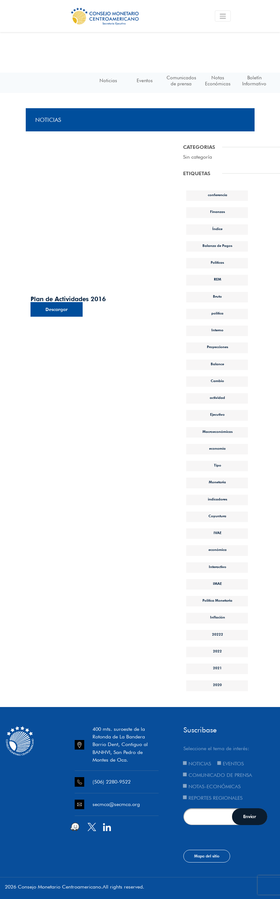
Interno (217, 330)
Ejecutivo (217, 414)
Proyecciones (217, 347)
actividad (217, 397)
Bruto (217, 296)
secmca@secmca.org (116, 804)
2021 (217, 668)
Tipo (217, 465)
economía (217, 448)
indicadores (217, 499)
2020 (217, 685)
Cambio (217, 381)
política (217, 313)
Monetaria (217, 482)
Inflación (217, 617)
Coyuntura (217, 516)
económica (217, 549)
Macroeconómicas (217, 431)
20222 (217, 634)
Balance (217, 364)
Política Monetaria (217, 600)
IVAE (218, 533)
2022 (217, 651)
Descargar (56, 309)
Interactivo (217, 567)
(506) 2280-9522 (111, 782)
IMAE (217, 583)
